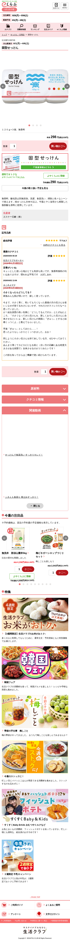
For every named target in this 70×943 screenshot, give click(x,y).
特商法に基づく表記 (39, 921)
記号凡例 (6, 232)
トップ (4, 35)
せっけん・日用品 (17, 35)
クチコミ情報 (39, 400)
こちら (21, 177)
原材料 (41, 389)
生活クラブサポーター (13, 260)
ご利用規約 (6, 921)
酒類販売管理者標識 (60, 921)
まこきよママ (9, 285)
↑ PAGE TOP (35, 897)
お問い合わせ (21, 921)
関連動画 (39, 411)
